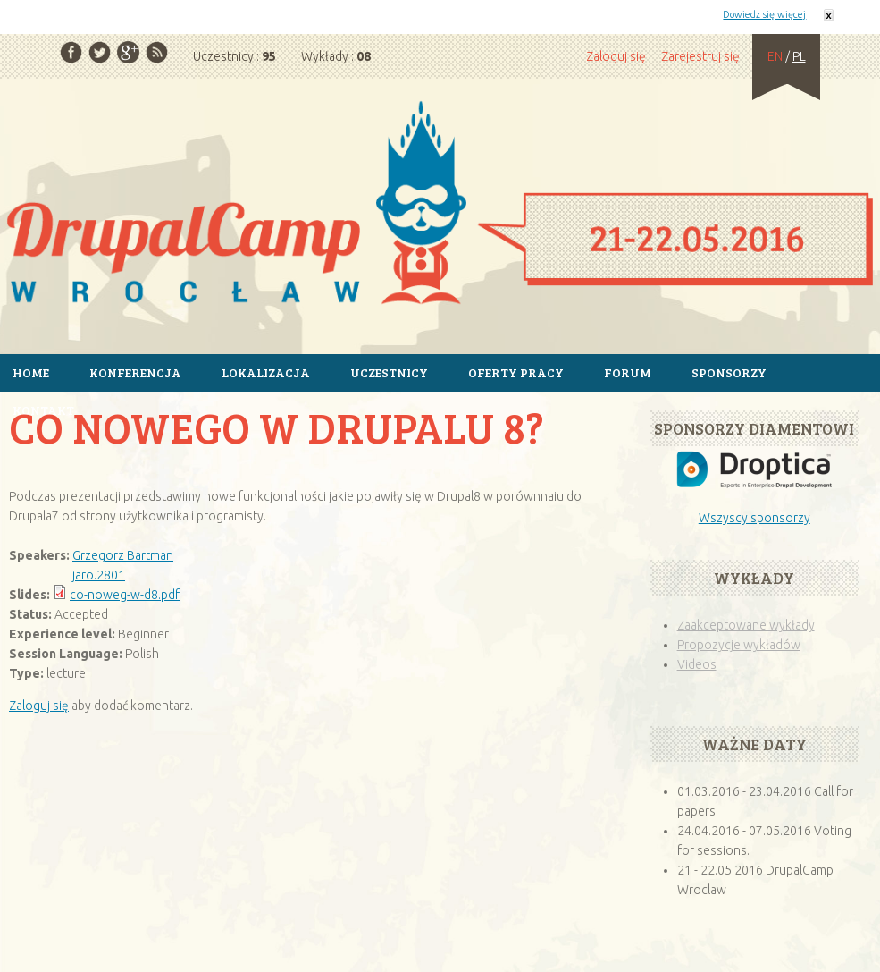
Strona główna (440, 205)
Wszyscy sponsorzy (754, 518)
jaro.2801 (98, 575)
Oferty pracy (516, 372)
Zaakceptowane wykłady (746, 625)
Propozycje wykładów (738, 645)
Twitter (99, 52)
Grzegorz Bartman (122, 555)
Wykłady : (336, 56)
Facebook (71, 52)
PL (799, 56)
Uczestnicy (389, 372)
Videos (697, 664)
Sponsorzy (729, 372)
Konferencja (135, 372)
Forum (627, 372)
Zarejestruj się (700, 56)
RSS (157, 52)
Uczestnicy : (234, 56)
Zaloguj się (616, 56)
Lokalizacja (266, 372)
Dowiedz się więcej (764, 14)
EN (775, 56)
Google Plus (128, 52)
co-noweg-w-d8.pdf (125, 594)
